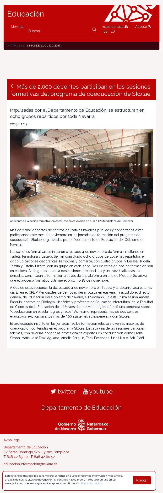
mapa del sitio (115, 27)
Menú (17, 27)
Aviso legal (12, 440)
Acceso (143, 27)
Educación (25, 14)
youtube (98, 391)
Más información (91, 483)
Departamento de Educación (81, 407)
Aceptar (142, 480)
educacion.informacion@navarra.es (30, 464)
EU (113, 31)
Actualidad (16, 45)
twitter (63, 391)
